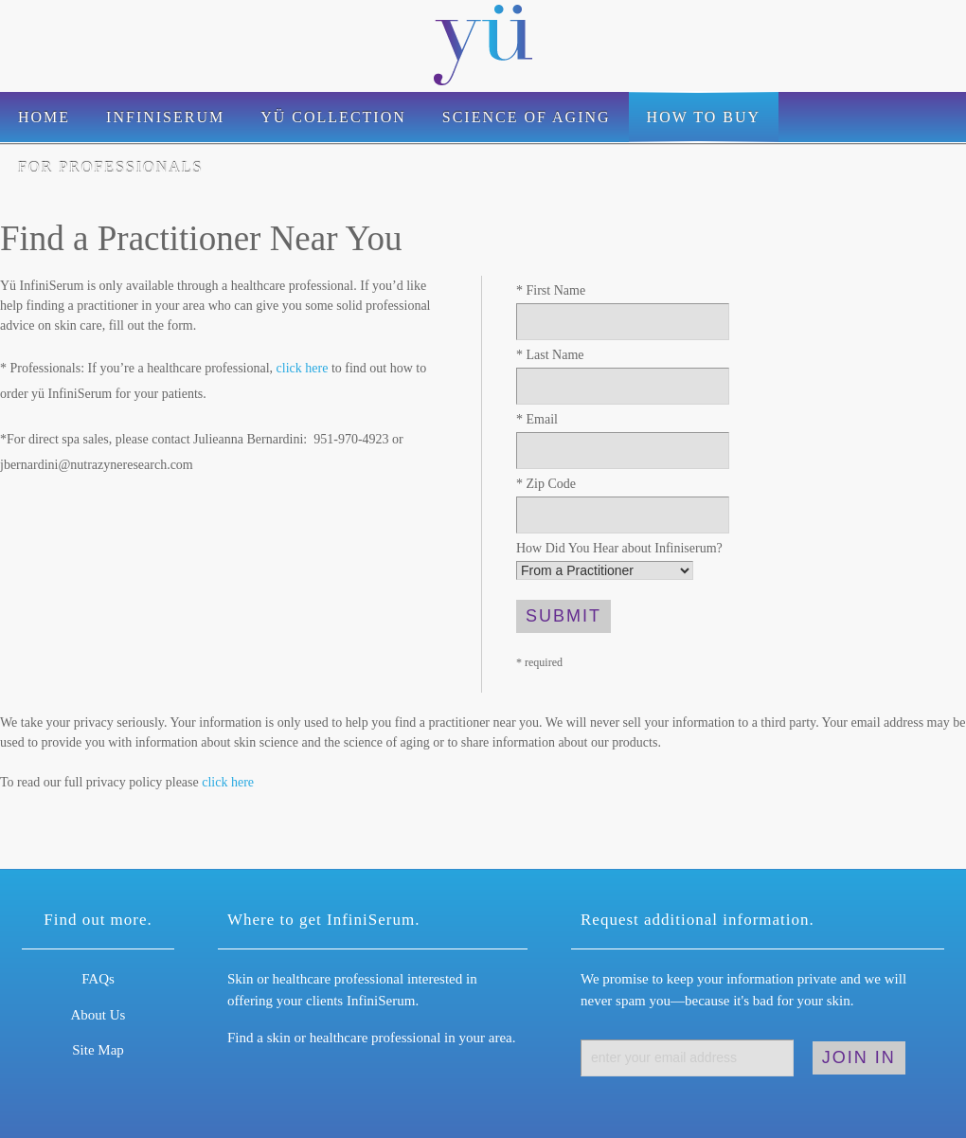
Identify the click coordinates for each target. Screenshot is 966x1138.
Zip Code (546, 484)
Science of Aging (526, 117)
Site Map (98, 1049)
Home (44, 117)
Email (537, 419)
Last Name (550, 355)
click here (303, 368)
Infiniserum (165, 117)
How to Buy (703, 117)
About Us (98, 1014)
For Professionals (110, 167)
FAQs (98, 978)
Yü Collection (333, 117)
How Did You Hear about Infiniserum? (619, 548)
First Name (550, 290)
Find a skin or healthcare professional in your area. (371, 1037)
